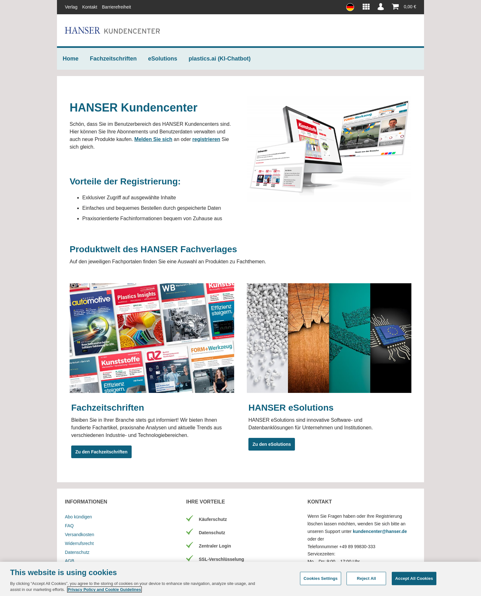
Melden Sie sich (153, 139)
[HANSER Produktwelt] (366, 7)
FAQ (69, 525)
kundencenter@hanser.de (380, 531)
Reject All (366, 578)
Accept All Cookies (414, 578)
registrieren (206, 139)
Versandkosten (79, 534)
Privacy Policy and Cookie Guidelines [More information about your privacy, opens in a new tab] (104, 589)
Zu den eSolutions (272, 444)
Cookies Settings (320, 578)
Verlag (71, 7)
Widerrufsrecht (79, 543)
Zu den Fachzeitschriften (101, 451)
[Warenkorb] (402, 7)
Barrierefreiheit (116, 7)
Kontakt (89, 7)
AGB (69, 560)
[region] (240, 579)
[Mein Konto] (380, 7)
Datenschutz (77, 552)
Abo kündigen (78, 516)
